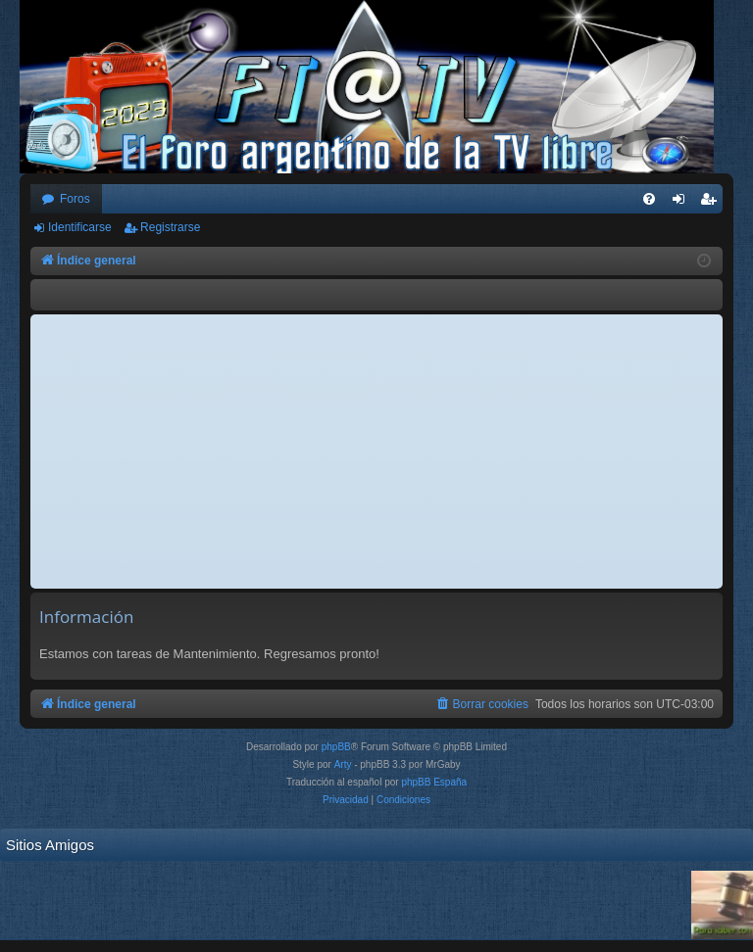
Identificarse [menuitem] (683, 203)
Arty (343, 764)
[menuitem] (649, 199)
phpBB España (434, 782)
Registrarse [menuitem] (712, 203)
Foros (75, 199)
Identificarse (80, 227)
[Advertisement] (376, 451)
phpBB (336, 746)
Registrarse (170, 227)
